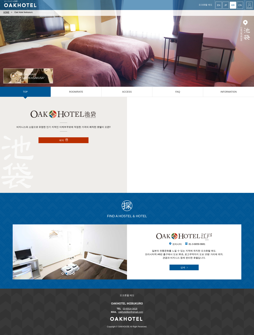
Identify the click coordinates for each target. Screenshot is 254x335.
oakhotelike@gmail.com (130, 312)
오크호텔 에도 (205, 5)
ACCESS (127, 91)
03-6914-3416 (130, 308)
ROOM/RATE (76, 91)
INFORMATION (228, 91)
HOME (6, 12)
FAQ (177, 91)
